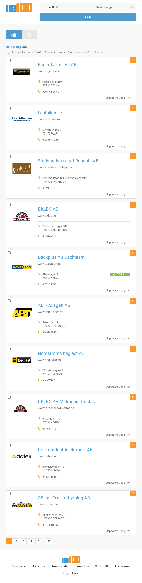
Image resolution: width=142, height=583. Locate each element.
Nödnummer (19, 566)
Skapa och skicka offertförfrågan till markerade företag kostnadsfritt (51, 52)
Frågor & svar (71, 573)
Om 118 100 (102, 566)
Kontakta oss (122, 566)
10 (132, 493)
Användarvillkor (60, 566)
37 (49, 541)
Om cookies (82, 566)
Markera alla (101, 52)
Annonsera (39, 566)
